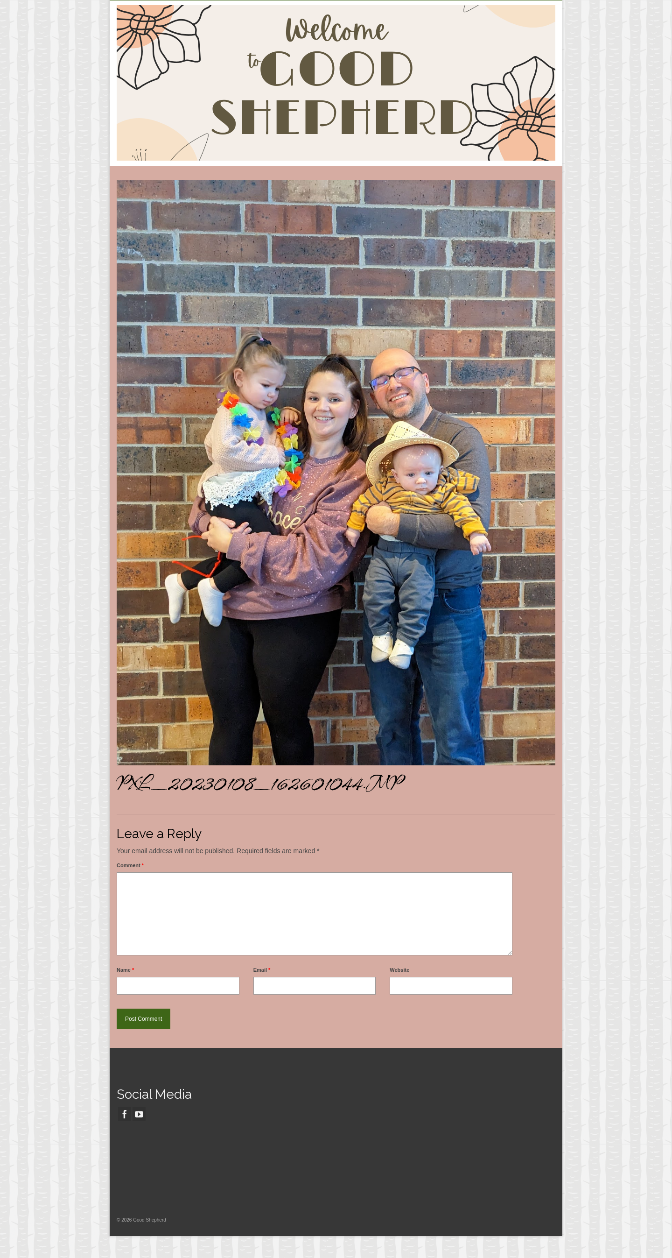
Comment (130, 865)
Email (262, 970)
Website (399, 970)
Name (125, 970)
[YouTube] (139, 1114)
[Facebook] (124, 1114)
